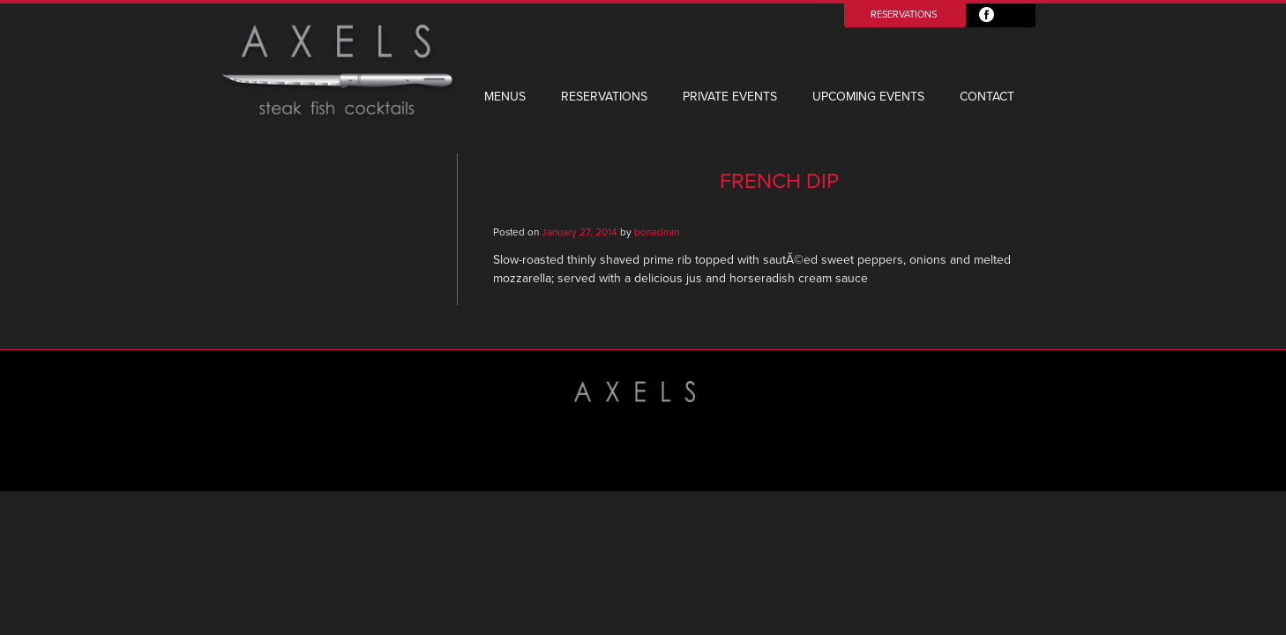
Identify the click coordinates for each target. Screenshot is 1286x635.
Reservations (904, 14)
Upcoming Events (868, 96)
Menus (505, 96)
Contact (987, 96)
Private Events (730, 96)
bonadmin (656, 232)
